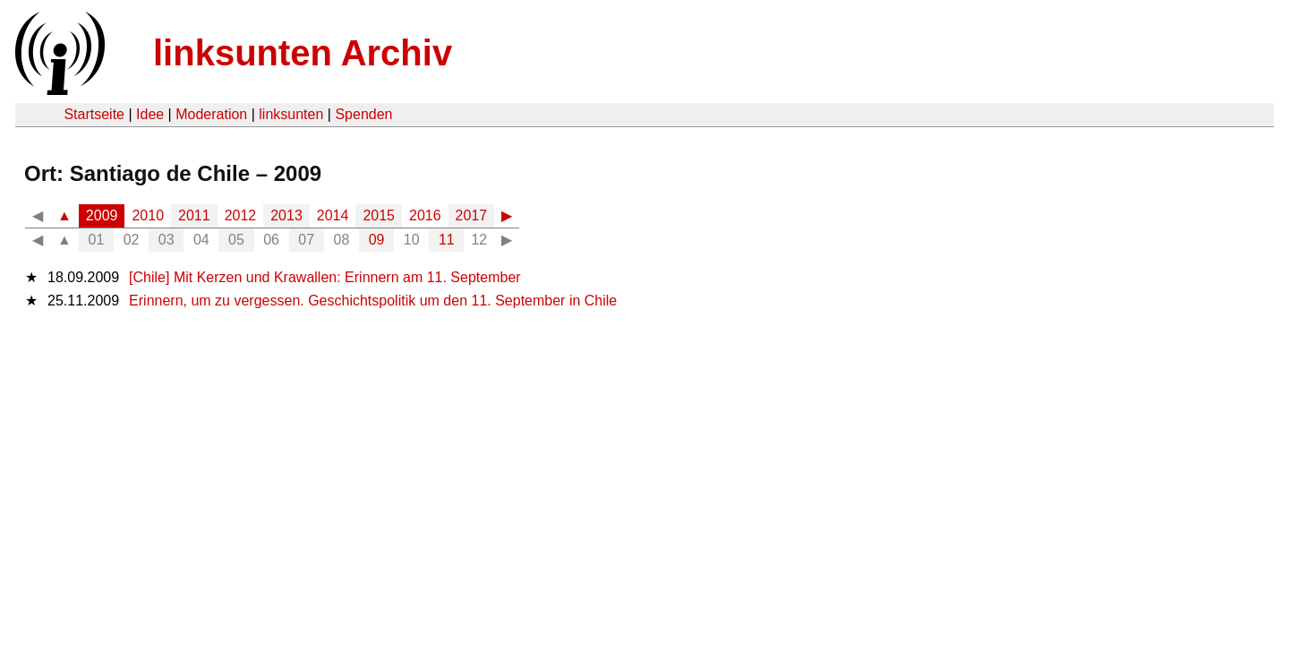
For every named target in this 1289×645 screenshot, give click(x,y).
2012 (241, 215)
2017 (472, 215)
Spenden (363, 114)
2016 (425, 215)
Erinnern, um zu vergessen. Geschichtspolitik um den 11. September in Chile (373, 300)
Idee (150, 114)
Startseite (94, 114)
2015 (379, 215)
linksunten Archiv (302, 53)
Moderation (211, 114)
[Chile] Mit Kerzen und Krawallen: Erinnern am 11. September (325, 277)
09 (377, 239)
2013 (286, 215)
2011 (194, 215)
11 (447, 239)
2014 (333, 215)
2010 (148, 215)
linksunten (291, 114)
